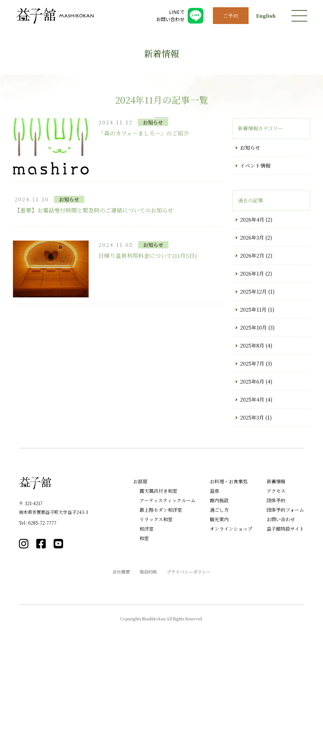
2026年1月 (252, 354)
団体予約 (276, 581)
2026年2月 (252, 336)
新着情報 (276, 562)
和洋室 (146, 609)
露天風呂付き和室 (158, 571)
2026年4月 (252, 300)
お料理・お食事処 (229, 562)
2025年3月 (252, 498)
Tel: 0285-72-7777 (37, 603)
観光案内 (219, 600)
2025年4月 (252, 480)
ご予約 (231, 15)
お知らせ (250, 228)
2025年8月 (252, 426)
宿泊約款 (148, 652)
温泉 (214, 571)
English (266, 15)
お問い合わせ (281, 600)
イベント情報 (255, 246)
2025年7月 (252, 444)
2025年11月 (253, 390)
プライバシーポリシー (189, 652)
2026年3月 (252, 318)
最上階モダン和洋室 (160, 590)
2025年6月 (252, 462)
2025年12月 (253, 372)
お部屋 (140, 562)
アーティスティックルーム (167, 581)
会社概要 (121, 652)
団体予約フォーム (285, 590)
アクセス (276, 571)
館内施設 (219, 581)
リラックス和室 (156, 600)
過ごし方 (219, 590)
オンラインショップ (231, 609)
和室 (144, 619)
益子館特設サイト (285, 609)
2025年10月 (253, 408)
